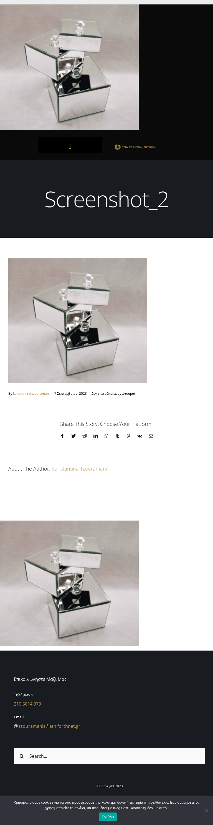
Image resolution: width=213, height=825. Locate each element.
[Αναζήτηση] (21, 756)
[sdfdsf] (143, 145)
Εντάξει (108, 817)
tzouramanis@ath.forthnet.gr (49, 726)
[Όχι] (206, 810)
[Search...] (109, 756)
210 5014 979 (27, 704)
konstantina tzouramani (31, 393)
